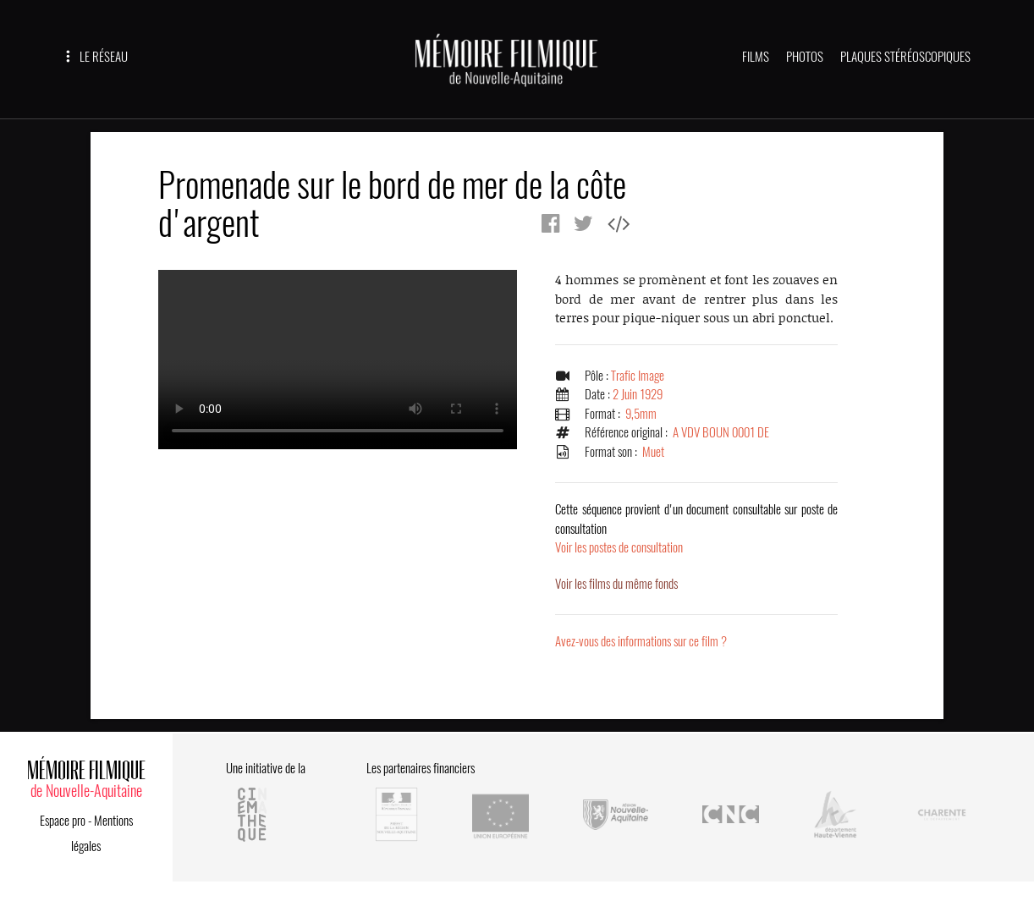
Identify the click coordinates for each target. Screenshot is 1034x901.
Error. (337, 359)
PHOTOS (804, 56)
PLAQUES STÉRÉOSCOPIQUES (905, 56)
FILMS (755, 56)
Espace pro (62, 820)
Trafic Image (637, 375)
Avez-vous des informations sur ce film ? (641, 641)
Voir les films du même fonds (616, 583)
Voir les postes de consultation (696, 528)
